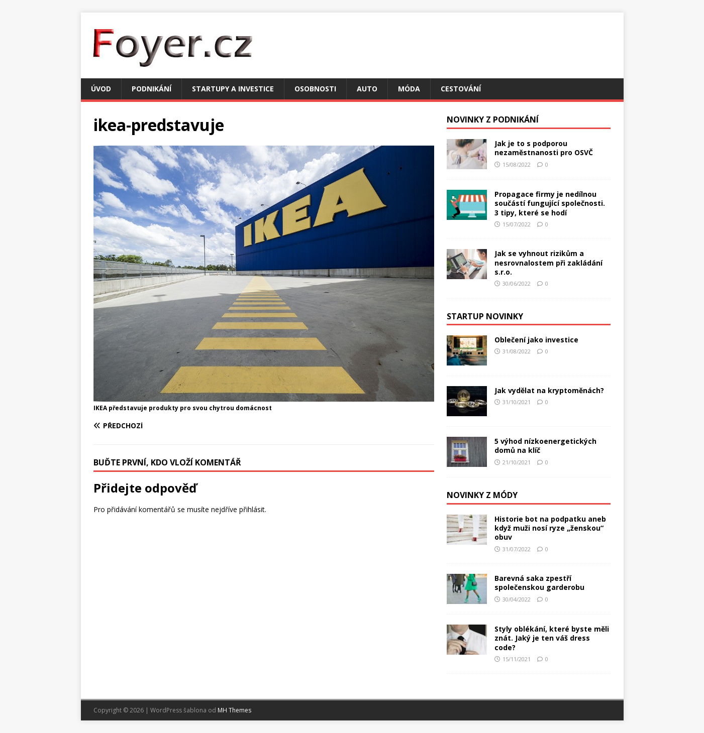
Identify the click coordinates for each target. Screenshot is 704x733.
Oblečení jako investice (536, 339)
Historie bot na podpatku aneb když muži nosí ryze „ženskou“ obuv (550, 528)
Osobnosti (315, 88)
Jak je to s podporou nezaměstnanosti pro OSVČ (543, 148)
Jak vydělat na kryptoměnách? (549, 390)
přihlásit (252, 509)
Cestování (461, 88)
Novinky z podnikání (493, 119)
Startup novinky (485, 316)
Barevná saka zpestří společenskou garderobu (539, 582)
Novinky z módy (482, 495)
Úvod (101, 88)
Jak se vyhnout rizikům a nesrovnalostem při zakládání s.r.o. (548, 262)
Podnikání (151, 88)
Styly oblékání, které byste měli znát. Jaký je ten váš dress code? (551, 638)
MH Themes (234, 710)
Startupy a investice (233, 88)
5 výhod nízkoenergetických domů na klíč (545, 445)
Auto (367, 88)
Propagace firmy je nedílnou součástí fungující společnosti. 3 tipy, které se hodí (549, 203)
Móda (409, 88)
